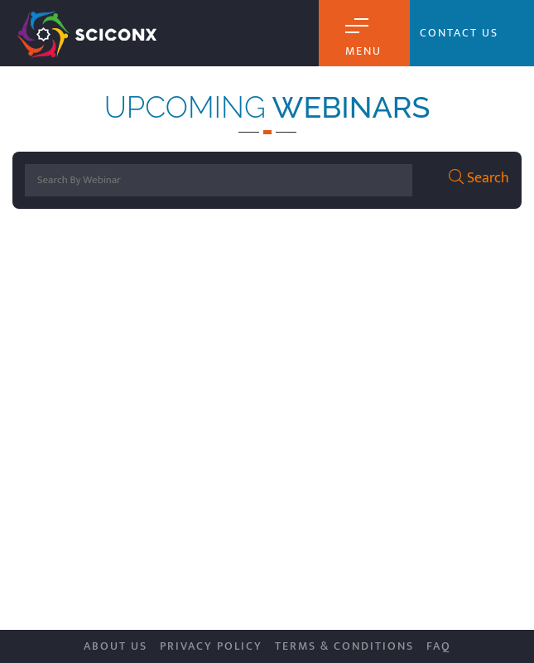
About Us (115, 646)
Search (479, 179)
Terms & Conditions (344, 646)
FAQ (438, 646)
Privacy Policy (211, 646)
